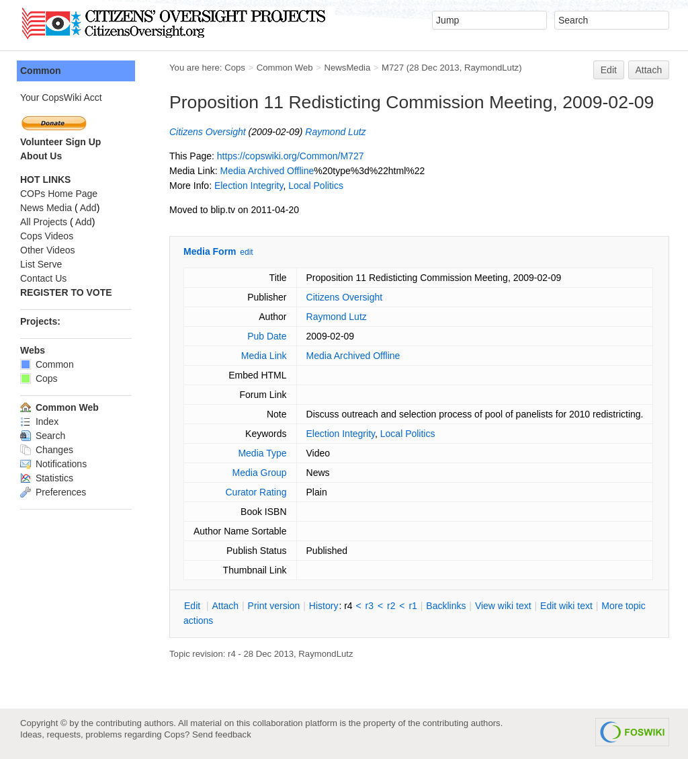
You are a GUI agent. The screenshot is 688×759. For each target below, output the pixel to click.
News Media (46, 207)
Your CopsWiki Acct (61, 97)
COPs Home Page (58, 193)
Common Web (285, 68)
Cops (234, 68)
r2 (391, 605)
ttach (225, 605)
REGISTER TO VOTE (66, 292)
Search (42, 435)
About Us (41, 156)
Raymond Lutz (335, 131)
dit (193, 605)
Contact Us (43, 278)
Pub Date (266, 336)
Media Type (262, 453)
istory (324, 605)
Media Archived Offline (267, 170)
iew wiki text (503, 605)
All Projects (43, 221)
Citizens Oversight (207, 131)
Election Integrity (248, 185)
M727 (393, 68)
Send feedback (221, 734)
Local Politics (315, 185)
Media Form (209, 251)
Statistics (46, 478)
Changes (46, 449)
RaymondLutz (491, 68)
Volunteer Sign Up (60, 141)
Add (88, 207)
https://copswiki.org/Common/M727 (290, 156)
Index (39, 421)
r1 (412, 605)
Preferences (53, 492)
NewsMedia (347, 68)
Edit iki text (566, 605)
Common (40, 70)
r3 (370, 605)
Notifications (53, 463)
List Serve (41, 264)
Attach (649, 70)
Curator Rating (255, 492)
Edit (609, 70)
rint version (274, 605)
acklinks (446, 605)
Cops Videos (46, 236)
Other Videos (47, 250)
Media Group (259, 472)
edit (246, 252)
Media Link (264, 355)
